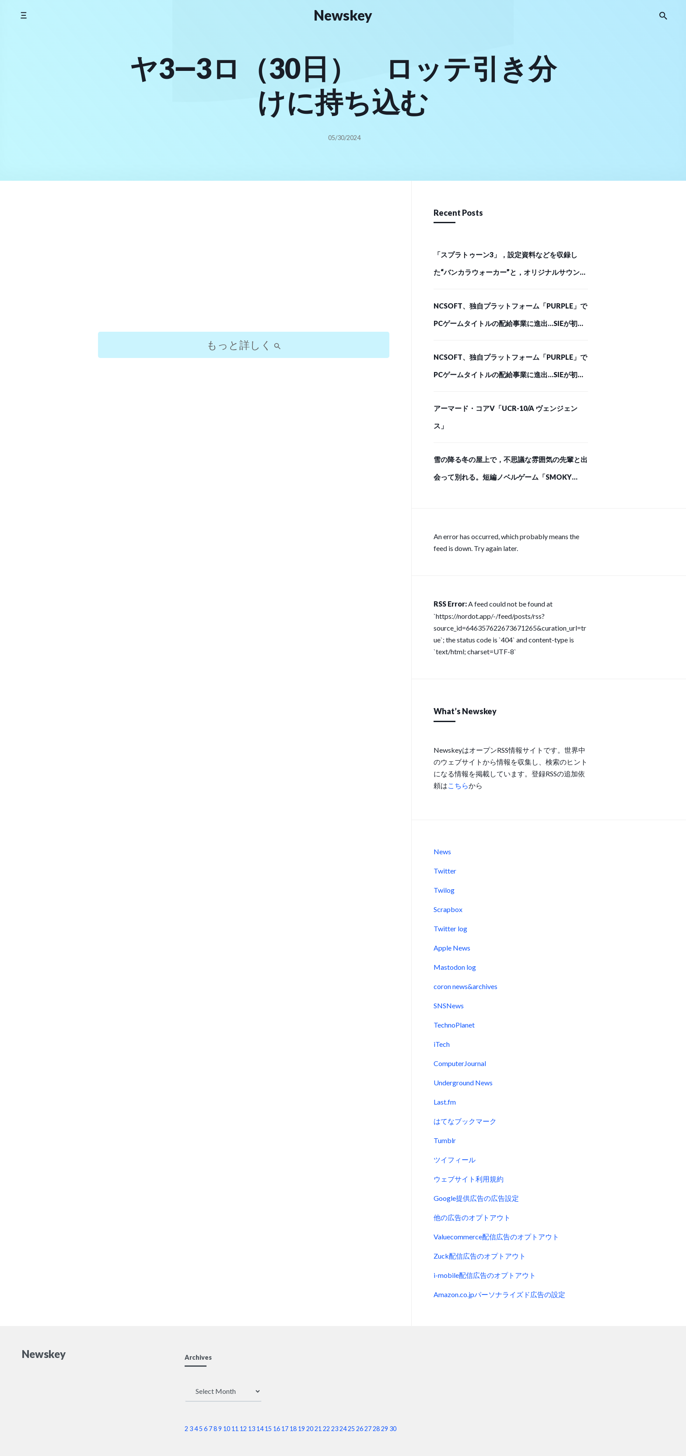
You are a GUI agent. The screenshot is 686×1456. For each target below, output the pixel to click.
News (442, 851)
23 (334, 1428)
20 (309, 1428)
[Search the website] (663, 15)
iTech (442, 1044)
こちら (458, 785)
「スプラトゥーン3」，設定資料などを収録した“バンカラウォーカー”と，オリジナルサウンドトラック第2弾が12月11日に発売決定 (510, 266)
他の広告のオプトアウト (472, 1217)
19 (301, 1428)
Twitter (445, 871)
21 (318, 1428)
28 (376, 1428)
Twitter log (450, 928)
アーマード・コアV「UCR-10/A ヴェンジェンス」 (506, 417)
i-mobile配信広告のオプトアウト (485, 1275)
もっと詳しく (243, 344)
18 (293, 1428)
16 (276, 1428)
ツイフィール (455, 1159)
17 (284, 1428)
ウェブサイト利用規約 (469, 1179)
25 (351, 1428)
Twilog (444, 890)
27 (367, 1428)
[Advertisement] (243, 264)
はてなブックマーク (465, 1121)
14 (259, 1428)
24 (343, 1428)
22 (326, 1428)
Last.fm (445, 1102)
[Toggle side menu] (23, 15)
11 (234, 1428)
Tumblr (445, 1140)
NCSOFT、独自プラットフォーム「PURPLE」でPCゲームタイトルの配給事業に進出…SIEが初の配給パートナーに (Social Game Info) (510, 317)
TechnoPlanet (454, 1025)
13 (251, 1428)
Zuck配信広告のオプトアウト (480, 1256)
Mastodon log (455, 967)
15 (268, 1428)
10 (226, 1428)
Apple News (452, 948)
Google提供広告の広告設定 (476, 1198)
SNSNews (449, 1005)
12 (243, 1428)
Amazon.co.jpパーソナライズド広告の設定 (499, 1294)
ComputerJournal (460, 1063)
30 (392, 1428)
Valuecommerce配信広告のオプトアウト (496, 1236)
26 (359, 1428)
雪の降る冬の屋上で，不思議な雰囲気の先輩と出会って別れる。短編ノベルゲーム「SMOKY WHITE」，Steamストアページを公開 (511, 471)
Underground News (463, 1082)
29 (384, 1428)
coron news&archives (465, 986)
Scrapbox (448, 909)
